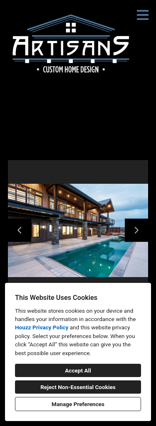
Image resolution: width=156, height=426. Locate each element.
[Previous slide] (19, 230)
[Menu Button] (142, 15)
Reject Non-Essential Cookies (78, 387)
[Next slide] (136, 230)
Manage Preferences (78, 404)
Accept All (78, 370)
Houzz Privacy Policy (41, 327)
